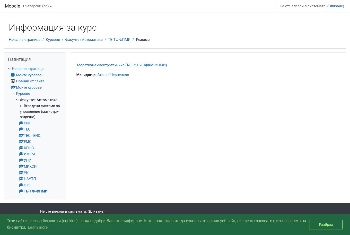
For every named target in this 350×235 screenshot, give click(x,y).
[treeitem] (35, 130)
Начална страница (24, 39)
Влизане (336, 6)
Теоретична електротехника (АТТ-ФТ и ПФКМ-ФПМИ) (121, 65)
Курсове (53, 39)
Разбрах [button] (326, 224)
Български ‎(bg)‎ (36, 6)
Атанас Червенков (113, 75)
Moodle (12, 6)
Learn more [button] (38, 227)
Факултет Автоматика (84, 39)
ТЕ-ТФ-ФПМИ (119, 39)
